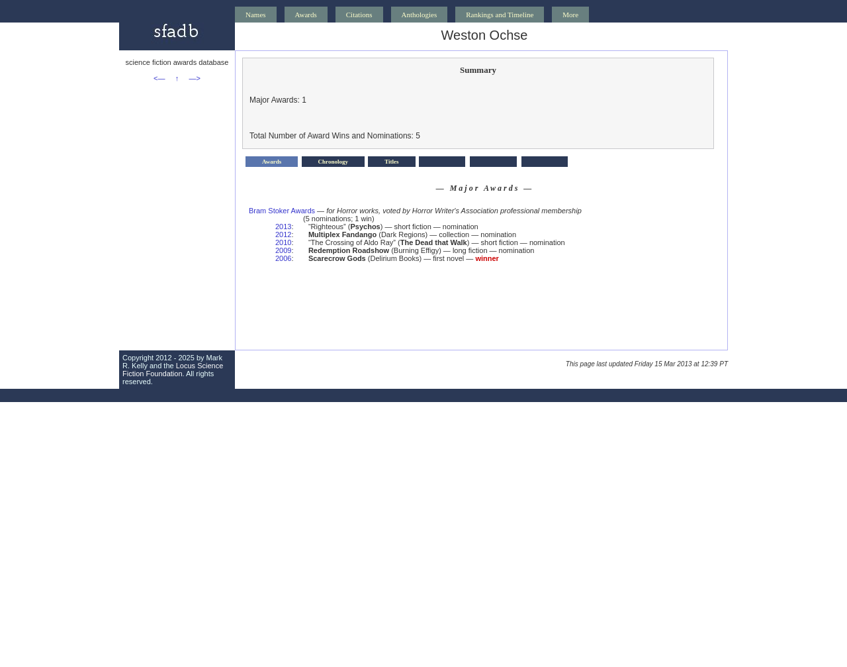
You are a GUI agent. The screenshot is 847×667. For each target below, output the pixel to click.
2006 (283, 258)
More (570, 15)
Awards (306, 15)
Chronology (333, 161)
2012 (283, 234)
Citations (359, 15)
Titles (391, 161)
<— (159, 78)
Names (255, 15)
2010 (283, 242)
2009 (283, 250)
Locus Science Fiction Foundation (172, 370)
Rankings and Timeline (499, 15)
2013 (283, 227)
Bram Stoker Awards (282, 211)
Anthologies (419, 15)
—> (195, 78)
